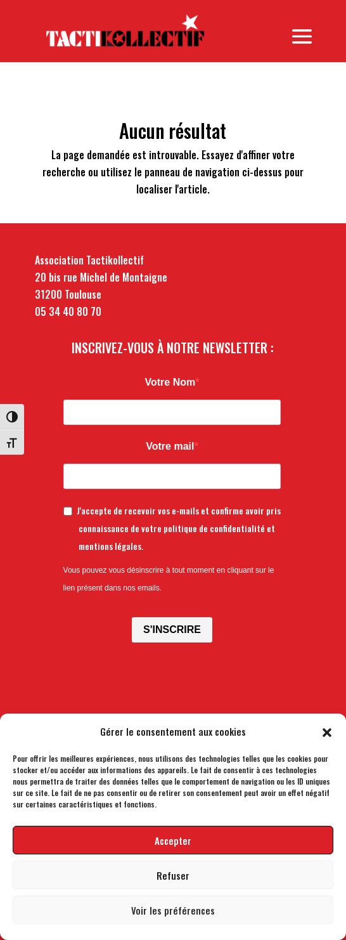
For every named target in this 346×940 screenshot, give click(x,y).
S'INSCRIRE (172, 629)
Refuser (173, 875)
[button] (327, 731)
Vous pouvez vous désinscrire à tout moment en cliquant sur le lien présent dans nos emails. (168, 579)
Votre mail (170, 446)
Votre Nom (170, 382)
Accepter (173, 840)
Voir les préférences (173, 910)
